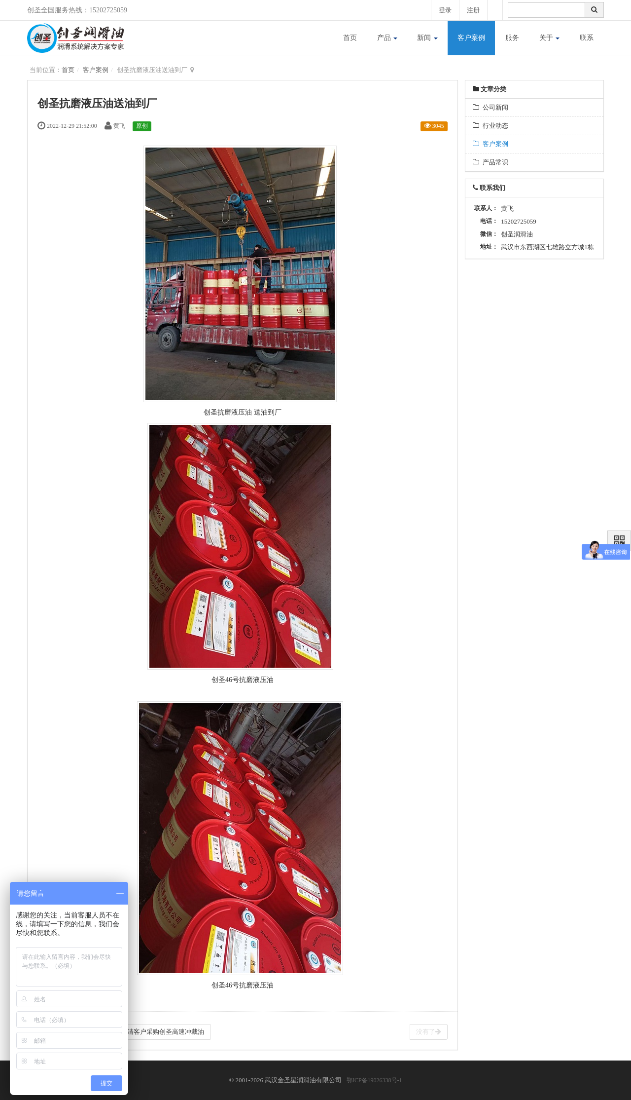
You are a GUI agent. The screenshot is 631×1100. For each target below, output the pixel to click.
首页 (350, 37)
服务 (512, 37)
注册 (473, 10)
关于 (549, 37)
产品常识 (490, 162)
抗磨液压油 (234, 412)
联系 (587, 37)
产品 (387, 37)
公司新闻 (490, 107)
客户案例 (471, 37)
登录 (445, 10)
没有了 (428, 1031)
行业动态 (490, 125)
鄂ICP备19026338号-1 (374, 1080)
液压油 (263, 679)
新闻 (427, 37)
